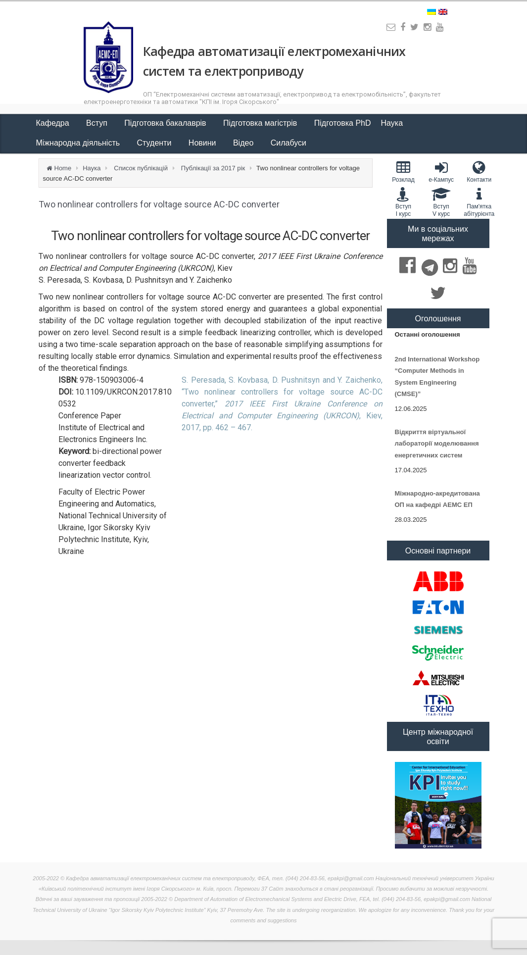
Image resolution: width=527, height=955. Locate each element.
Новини (203, 143)
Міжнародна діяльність (79, 143)
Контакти (479, 171)
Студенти (155, 143)
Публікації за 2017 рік (213, 168)
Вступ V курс (441, 202)
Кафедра (54, 123)
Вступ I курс (403, 202)
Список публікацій (141, 168)
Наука (393, 123)
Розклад (403, 171)
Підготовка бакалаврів (166, 123)
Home (63, 168)
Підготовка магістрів (261, 123)
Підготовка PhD (342, 123)
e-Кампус (441, 171)
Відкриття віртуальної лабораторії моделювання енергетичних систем (437, 443)
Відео (244, 143)
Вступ (97, 123)
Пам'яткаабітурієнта (479, 202)
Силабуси (288, 143)
